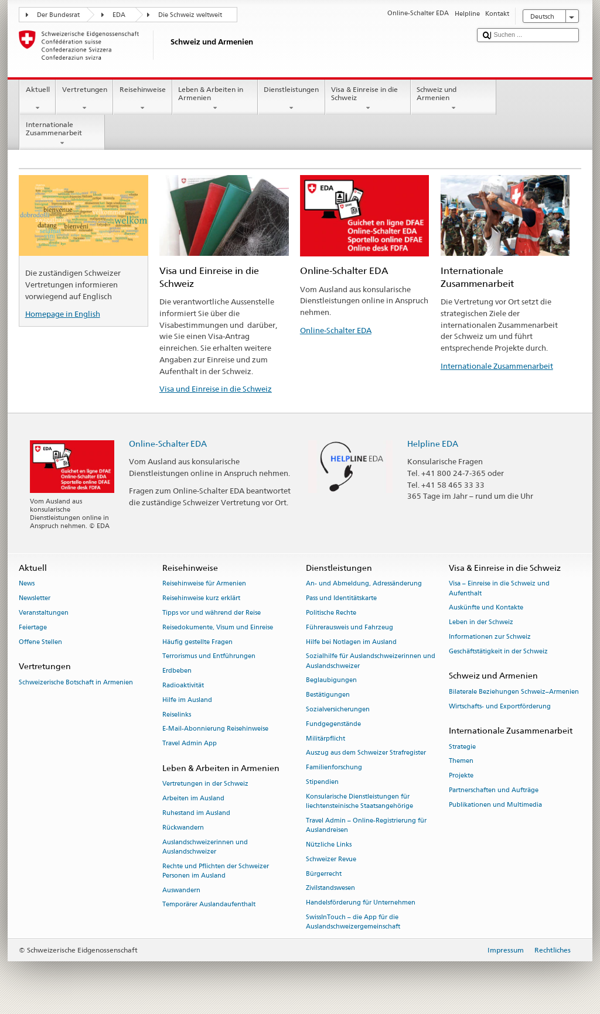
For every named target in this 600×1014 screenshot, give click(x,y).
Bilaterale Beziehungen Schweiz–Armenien (514, 692)
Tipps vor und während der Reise (211, 612)
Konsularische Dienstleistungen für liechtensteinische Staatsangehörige (359, 801)
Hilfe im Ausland (187, 700)
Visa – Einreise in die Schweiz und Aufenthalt (499, 588)
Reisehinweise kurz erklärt (201, 598)
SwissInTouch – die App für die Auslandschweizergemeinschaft (353, 921)
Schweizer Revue (331, 859)
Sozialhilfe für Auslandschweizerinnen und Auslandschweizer (370, 661)
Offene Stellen (40, 642)
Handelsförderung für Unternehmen (360, 903)
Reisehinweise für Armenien (204, 584)
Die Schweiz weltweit (190, 15)
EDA (118, 15)
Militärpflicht (325, 738)
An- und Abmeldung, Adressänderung (364, 584)
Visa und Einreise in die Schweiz (215, 388)
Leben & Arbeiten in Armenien (215, 99)
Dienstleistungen (291, 99)
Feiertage (33, 627)
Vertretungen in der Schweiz (205, 784)
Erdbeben (177, 671)
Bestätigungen (328, 695)
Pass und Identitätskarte (341, 598)
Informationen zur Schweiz (490, 636)
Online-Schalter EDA (335, 330)
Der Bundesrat (58, 15)
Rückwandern (183, 827)
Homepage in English (62, 313)
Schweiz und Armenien (453, 99)
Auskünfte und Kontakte (486, 608)
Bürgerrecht (324, 874)
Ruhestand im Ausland (196, 813)
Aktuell (37, 99)
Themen (461, 761)
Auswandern (181, 890)
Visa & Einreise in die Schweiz (368, 99)
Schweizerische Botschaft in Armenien (76, 682)
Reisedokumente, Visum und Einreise (217, 627)
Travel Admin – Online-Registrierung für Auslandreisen (366, 825)
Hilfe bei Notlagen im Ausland (351, 642)
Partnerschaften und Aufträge (493, 790)
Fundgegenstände (333, 724)
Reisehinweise (142, 99)
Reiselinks (176, 714)
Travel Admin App (189, 744)
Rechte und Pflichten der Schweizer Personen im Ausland (215, 870)
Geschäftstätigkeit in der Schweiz (498, 651)
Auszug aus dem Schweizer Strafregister (366, 753)
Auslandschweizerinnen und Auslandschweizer (205, 846)
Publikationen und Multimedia (495, 805)
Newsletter (34, 598)
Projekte (461, 776)
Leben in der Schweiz (481, 622)
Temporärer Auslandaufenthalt (208, 905)
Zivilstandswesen (330, 888)
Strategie (462, 747)
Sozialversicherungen (338, 709)
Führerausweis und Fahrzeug (349, 627)
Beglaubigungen (331, 680)
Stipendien (322, 782)
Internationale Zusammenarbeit (62, 134)
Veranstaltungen (44, 612)
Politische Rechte (331, 612)
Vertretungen (84, 99)
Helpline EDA (432, 443)
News (27, 584)
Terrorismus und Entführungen (208, 656)
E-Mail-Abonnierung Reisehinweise (215, 729)
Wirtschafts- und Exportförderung (500, 706)
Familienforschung (334, 768)
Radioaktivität (183, 685)
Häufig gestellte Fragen (197, 642)
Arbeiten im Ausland (193, 799)
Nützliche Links (329, 844)
